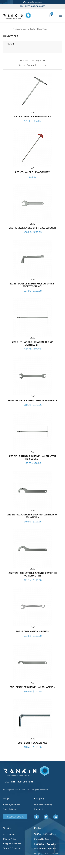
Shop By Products (11, 805)
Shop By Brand (10, 809)
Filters (10, 44)
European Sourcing (43, 805)
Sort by (21, 65)
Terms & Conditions (12, 848)
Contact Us (39, 809)
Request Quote (15, 817)
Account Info (9, 835)
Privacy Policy (9, 839)
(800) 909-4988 (38, 6)
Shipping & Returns (12, 844)
